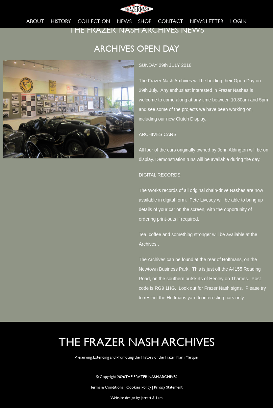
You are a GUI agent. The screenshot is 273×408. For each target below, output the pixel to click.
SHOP (144, 21)
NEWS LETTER (207, 21)
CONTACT (170, 21)
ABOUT (35, 21)
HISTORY (61, 21)
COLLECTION (94, 21)
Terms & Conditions (106, 387)
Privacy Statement (168, 387)
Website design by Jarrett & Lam (136, 397)
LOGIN (238, 21)
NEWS (124, 21)
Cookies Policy (138, 387)
